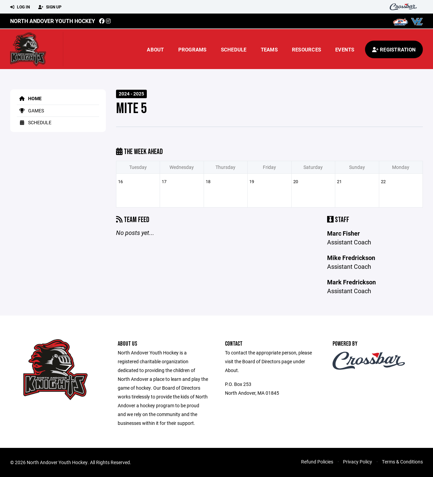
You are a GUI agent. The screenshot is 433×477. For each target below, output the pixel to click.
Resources (306, 49)
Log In (20, 7)
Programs (192, 49)
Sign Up (50, 7)
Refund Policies (317, 461)
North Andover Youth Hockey (52, 20)
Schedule (234, 49)
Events (345, 49)
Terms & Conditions (402, 461)
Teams (269, 49)
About (155, 49)
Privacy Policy (357, 461)
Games (30, 110)
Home (29, 98)
